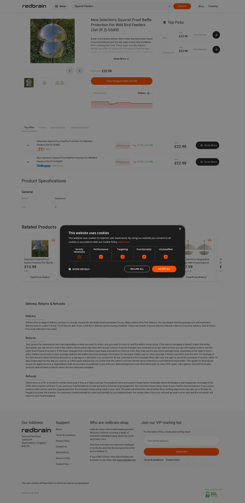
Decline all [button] (135, 268)
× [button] (180, 229)
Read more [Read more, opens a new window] (124, 241)
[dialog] (122, 251)
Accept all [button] (163, 268)
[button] (79, 269)
